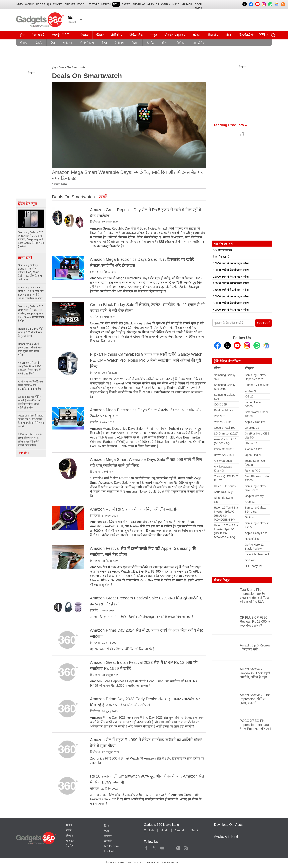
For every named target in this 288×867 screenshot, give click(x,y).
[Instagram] (247, 345)
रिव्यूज (84, 35)
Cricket (70, 4)
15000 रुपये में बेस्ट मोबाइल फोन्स (231, 276)
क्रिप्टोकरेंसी (246, 35)
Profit (40, 4)
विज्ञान (135, 42)
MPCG (176, 4)
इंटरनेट (150, 42)
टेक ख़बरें (38, 35)
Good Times (198, 5)
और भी (24, 453)
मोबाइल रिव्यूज (221, 580)
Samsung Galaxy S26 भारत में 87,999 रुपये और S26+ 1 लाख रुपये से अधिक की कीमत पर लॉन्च (30, 293)
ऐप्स (53, 42)
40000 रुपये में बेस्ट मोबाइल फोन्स (231, 309)
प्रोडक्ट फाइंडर (173, 35)
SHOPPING (138, 4)
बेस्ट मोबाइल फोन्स (222, 256)
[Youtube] (237, 345)
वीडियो (115, 35)
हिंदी (49, 4)
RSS (69, 825)
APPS (150, 4)
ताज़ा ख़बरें (25, 258)
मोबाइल (24, 42)
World (29, 4)
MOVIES (57, 4)
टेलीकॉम (119, 42)
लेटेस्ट (217, 368)
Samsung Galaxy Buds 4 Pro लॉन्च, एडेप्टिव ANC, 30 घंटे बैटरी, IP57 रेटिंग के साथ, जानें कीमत (30, 272)
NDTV (19, 4)
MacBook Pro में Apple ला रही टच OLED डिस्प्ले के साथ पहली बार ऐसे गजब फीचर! (31, 421)
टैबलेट (39, 42)
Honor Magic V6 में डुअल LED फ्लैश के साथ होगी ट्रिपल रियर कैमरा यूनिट (30, 349)
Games (126, 4)
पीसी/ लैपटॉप (87, 42)
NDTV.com (111, 846)
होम (22, 35)
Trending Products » (229, 125)
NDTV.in (109, 850)
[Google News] (266, 345)
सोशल (165, 42)
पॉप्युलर (249, 368)
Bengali (180, 830)
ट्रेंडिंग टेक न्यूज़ (27, 204)
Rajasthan (163, 4)
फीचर (100, 35)
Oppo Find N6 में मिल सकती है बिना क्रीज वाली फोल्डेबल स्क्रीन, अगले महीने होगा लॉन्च (29, 402)
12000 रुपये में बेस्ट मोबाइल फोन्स (231, 270)
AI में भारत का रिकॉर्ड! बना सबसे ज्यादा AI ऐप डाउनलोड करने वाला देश (30, 385)
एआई (61, 34)
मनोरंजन (67, 42)
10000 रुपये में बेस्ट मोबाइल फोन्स (231, 263)
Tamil (194, 830)
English (149, 830)
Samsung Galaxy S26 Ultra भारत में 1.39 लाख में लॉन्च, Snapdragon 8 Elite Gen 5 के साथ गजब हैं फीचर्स (31, 313)
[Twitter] (227, 345)
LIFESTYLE (92, 4)
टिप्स (104, 42)
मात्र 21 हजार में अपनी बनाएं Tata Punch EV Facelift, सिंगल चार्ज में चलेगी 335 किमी (29, 368)
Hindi (164, 830)
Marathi (187, 4)
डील (228, 35)
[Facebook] (217, 345)
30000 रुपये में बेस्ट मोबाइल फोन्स (231, 296)
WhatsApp (178, 847)
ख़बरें (68, 830)
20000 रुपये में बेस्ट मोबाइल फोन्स (231, 283)
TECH (116, 4)
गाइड (153, 35)
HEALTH (106, 4)
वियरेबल (180, 42)
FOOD (80, 4)
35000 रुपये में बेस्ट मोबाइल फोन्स (231, 303)
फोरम (196, 35)
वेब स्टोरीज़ (198, 42)
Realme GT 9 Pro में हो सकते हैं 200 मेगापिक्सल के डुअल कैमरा (30, 332)
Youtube (162, 847)
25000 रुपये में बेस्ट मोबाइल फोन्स (231, 289)
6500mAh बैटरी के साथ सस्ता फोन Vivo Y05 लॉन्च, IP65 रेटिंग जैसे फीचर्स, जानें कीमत (30, 440)
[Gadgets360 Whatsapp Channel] (256, 345)
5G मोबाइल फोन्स (222, 250)
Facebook (146, 847)
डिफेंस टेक (136, 35)
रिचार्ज (212, 35)
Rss (186, 847)
